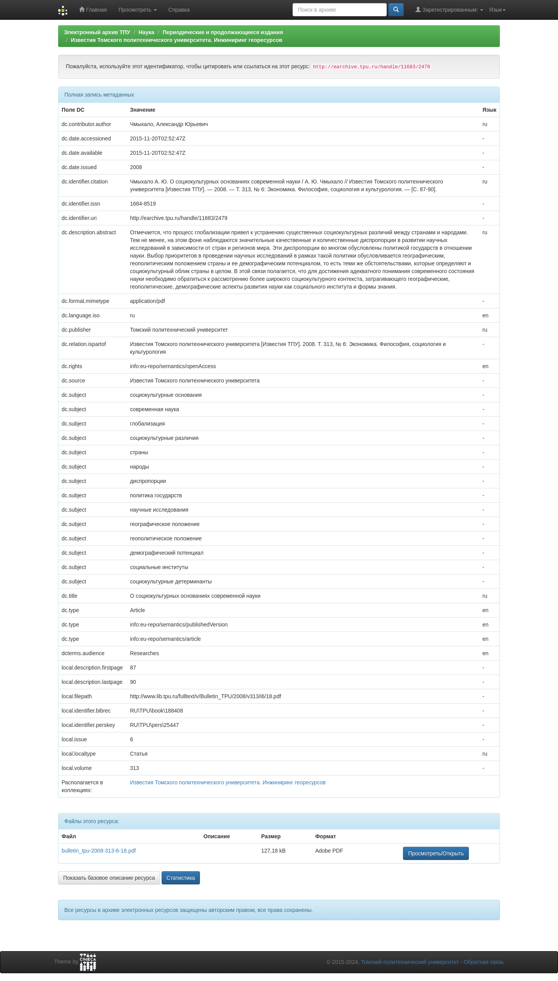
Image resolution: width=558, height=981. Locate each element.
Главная (93, 9)
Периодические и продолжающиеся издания (223, 32)
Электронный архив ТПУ (97, 32)
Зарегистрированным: (449, 9)
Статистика (181, 878)
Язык (497, 10)
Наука (146, 32)
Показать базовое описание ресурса (109, 878)
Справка (179, 10)
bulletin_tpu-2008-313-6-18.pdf (99, 851)
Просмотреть (138, 10)
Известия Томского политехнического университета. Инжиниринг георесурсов (176, 40)
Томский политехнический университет (410, 962)
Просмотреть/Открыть (436, 853)
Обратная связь (484, 962)
